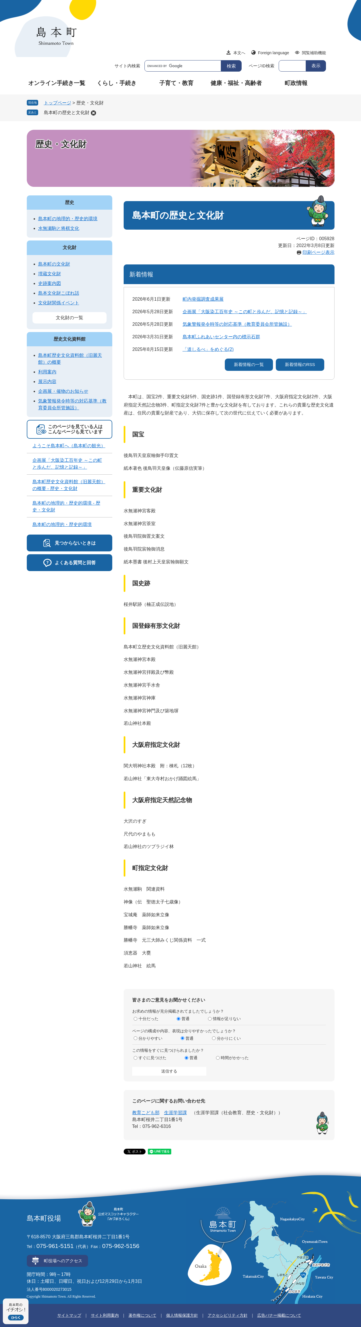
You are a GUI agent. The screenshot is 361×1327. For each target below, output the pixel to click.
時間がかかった (235, 1057)
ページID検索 (261, 65)
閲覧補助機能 (314, 52)
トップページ (57, 102)
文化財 (69, 247)
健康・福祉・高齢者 (236, 83)
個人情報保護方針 (182, 1315)
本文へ (239, 52)
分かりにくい (229, 1038)
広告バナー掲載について (279, 1315)
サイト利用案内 (105, 1315)
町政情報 (296, 83)
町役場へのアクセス (63, 1260)
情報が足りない (227, 1018)
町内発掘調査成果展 (203, 299)
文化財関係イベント (58, 302)
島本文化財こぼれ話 (58, 293)
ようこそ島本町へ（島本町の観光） (68, 445)
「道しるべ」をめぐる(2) (208, 349)
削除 (93, 113)
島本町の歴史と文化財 (66, 112)
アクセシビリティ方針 (228, 1315)
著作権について (142, 1315)
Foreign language (273, 52)
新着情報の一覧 (249, 364)
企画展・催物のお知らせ (63, 391)
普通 (185, 1018)
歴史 (69, 202)
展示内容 (47, 381)
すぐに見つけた (152, 1057)
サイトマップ (69, 1315)
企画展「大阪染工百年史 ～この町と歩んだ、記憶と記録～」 (245, 311)
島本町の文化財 (54, 264)
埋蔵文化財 (49, 273)
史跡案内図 (49, 283)
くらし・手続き (116, 83)
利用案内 (47, 371)
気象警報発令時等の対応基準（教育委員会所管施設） (237, 324)
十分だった (148, 1018)
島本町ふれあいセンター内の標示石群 (221, 336)
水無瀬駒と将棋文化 (58, 228)
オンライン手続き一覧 (56, 83)
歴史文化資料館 (69, 339)
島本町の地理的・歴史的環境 (67, 218)
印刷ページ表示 (319, 252)
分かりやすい (150, 1038)
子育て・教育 (176, 83)
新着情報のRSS (300, 364)
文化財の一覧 (69, 317)
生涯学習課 (175, 1112)
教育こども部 (146, 1112)
